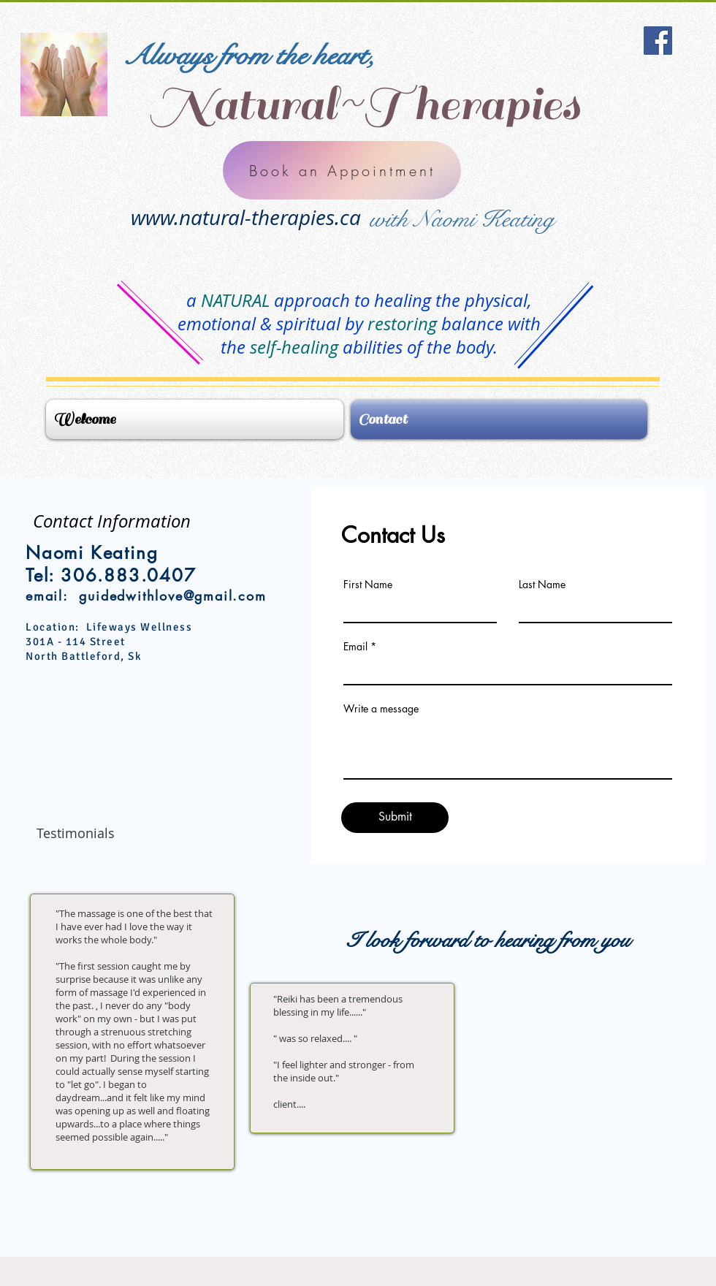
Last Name (542, 584)
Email (355, 647)
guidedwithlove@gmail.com (172, 595)
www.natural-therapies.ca (246, 217)
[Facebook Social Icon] (658, 40)
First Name (367, 584)
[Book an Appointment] (342, 170)
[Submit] (395, 817)
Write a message (381, 709)
